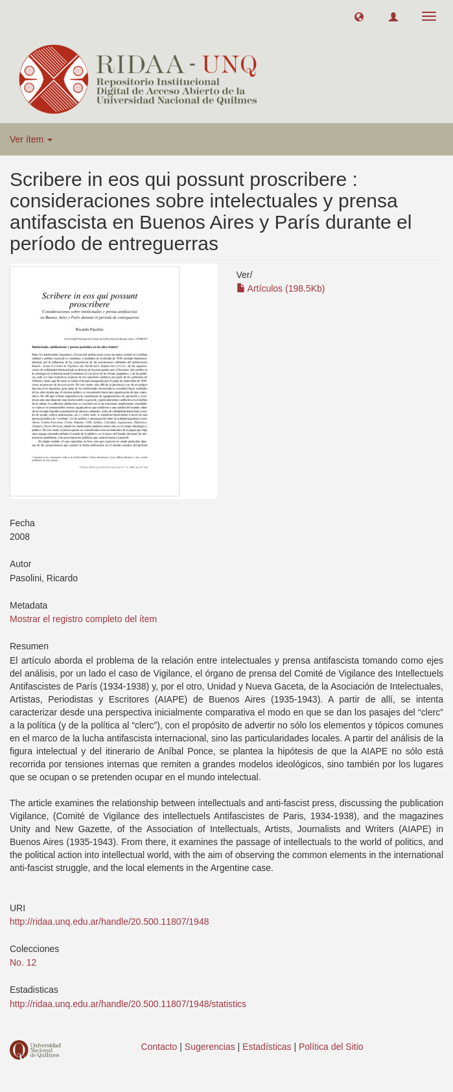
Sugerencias (210, 1046)
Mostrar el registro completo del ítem (83, 619)
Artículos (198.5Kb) (281, 288)
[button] (359, 16)
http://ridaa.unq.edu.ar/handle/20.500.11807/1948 (109, 921)
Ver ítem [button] (31, 139)
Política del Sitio (331, 1046)
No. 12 (23, 962)
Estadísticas (266, 1046)
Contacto (159, 1046)
